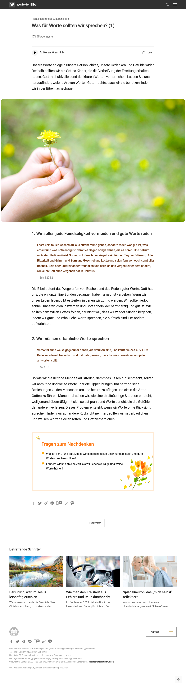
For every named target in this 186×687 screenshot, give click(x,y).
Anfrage (155, 631)
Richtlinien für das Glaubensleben (51, 18)
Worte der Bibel (27, 4)
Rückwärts (95, 522)
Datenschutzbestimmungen (101, 662)
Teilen (147, 52)
